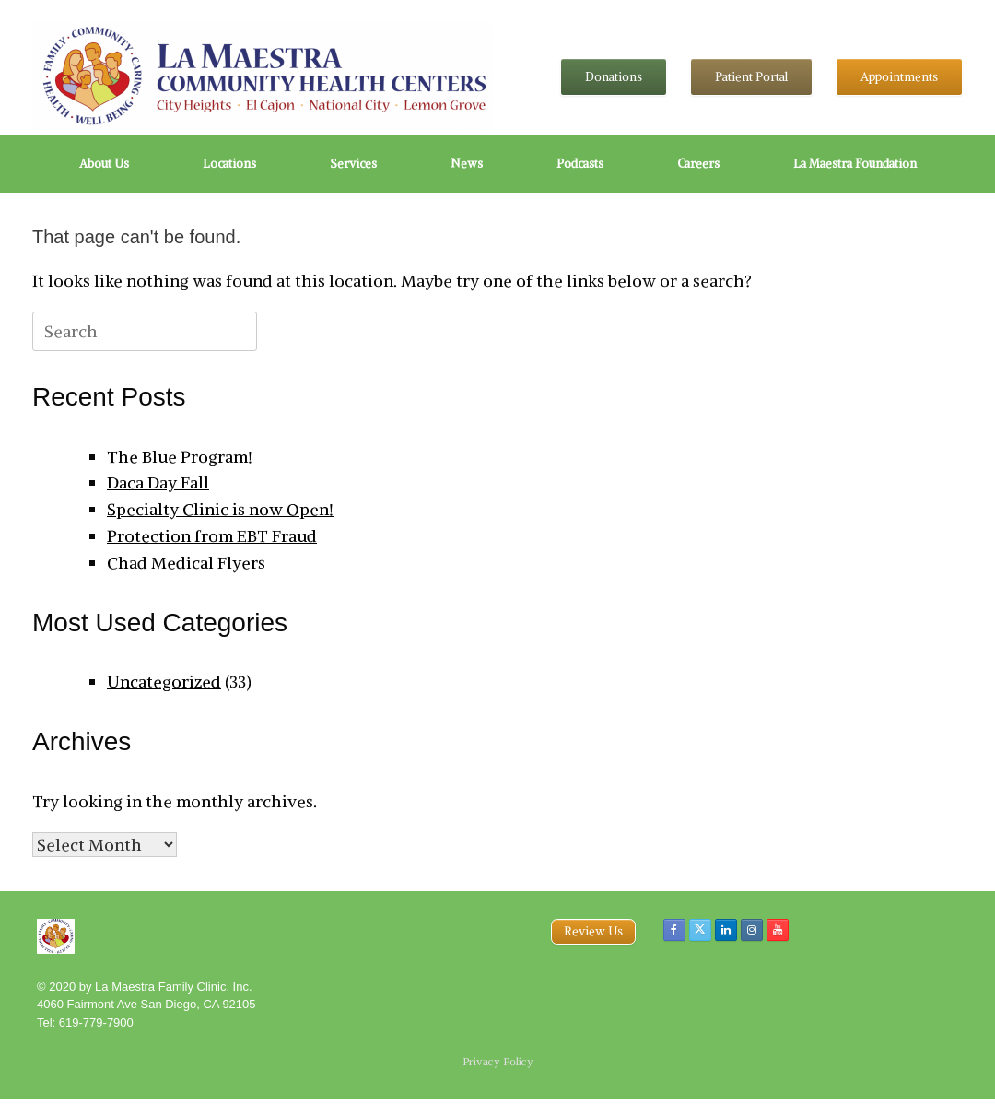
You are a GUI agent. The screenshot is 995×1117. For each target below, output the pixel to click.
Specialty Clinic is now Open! (220, 509)
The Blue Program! (179, 456)
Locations (229, 163)
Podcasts (579, 163)
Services (353, 163)
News (467, 163)
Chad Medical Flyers (186, 562)
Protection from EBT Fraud (212, 536)
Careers (698, 163)
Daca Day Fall (158, 482)
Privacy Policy (497, 1061)
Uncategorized (164, 681)
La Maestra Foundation (855, 163)
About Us (104, 163)
